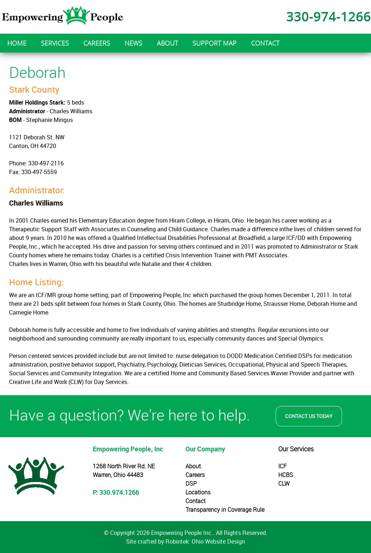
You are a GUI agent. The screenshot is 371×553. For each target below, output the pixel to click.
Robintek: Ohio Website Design (205, 541)
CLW (283, 483)
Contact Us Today (309, 416)
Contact (195, 501)
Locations (198, 492)
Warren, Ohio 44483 (118, 475)
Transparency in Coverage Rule (225, 510)
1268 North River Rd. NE (124, 466)
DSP (191, 483)
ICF (282, 466)
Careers (195, 475)
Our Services (296, 448)
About (193, 466)
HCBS (285, 475)
